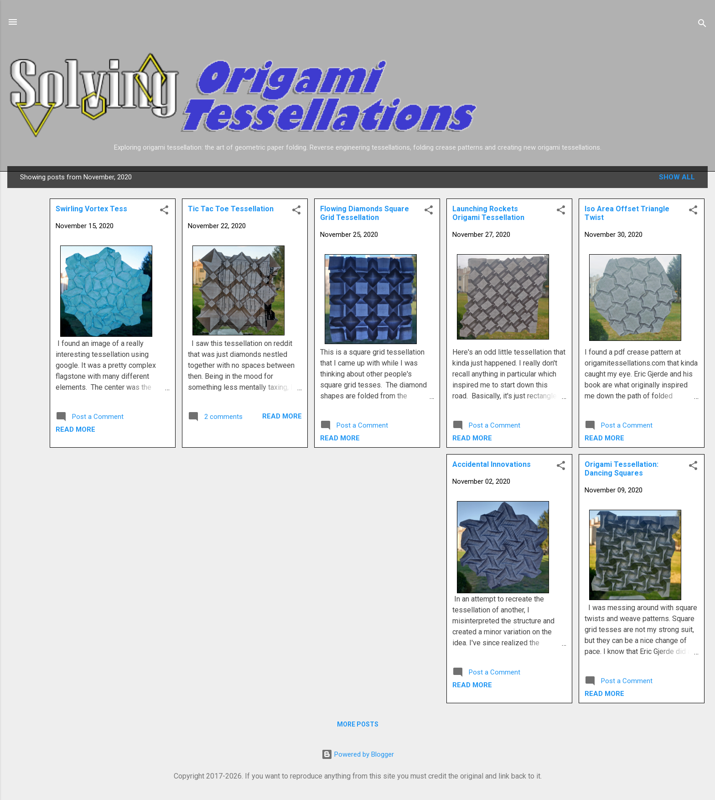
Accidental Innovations (491, 464)
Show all (677, 177)
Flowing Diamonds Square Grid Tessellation (364, 213)
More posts (357, 724)
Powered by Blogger (357, 754)
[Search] (702, 25)
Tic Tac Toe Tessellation (231, 208)
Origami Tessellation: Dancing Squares (621, 468)
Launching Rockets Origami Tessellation (488, 213)
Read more (604, 438)
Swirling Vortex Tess (91, 208)
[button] (693, 211)
